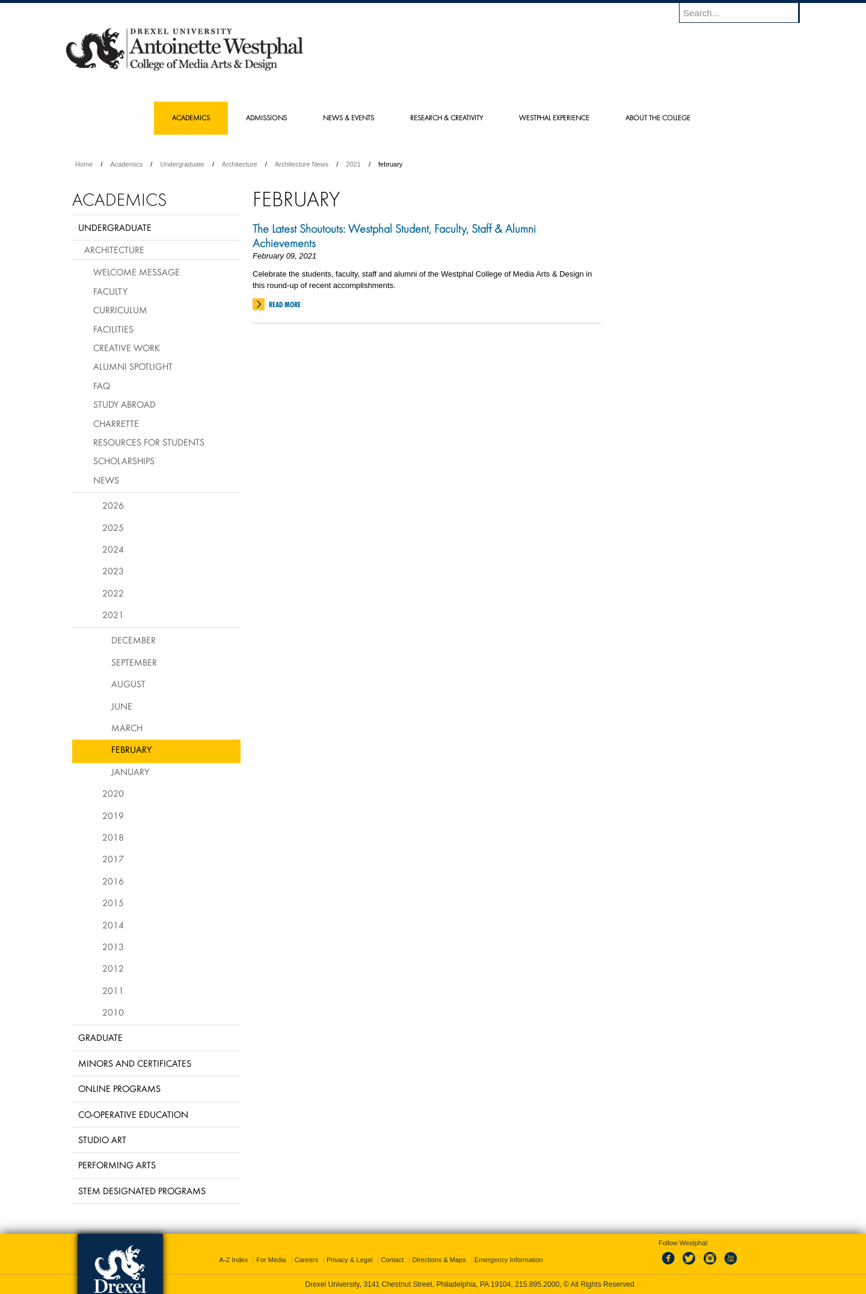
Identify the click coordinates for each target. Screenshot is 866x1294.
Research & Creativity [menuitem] (446, 117)
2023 (113, 571)
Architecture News (301, 164)
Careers (306, 1259)
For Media (271, 1259)
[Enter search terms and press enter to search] (745, 12)
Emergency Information (508, 1259)
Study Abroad (124, 404)
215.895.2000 (537, 1284)
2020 (113, 793)
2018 (113, 837)
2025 (113, 527)
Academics (127, 164)
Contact (392, 1259)
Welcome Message (136, 272)
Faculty (110, 291)
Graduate (100, 1037)
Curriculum (120, 310)
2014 (113, 925)
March (127, 728)
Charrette (116, 423)
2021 (353, 164)
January (130, 771)
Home (84, 164)
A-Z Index (233, 1259)
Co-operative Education (133, 1114)
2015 (113, 903)
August (128, 684)
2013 (113, 946)
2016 (113, 881)
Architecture (239, 164)
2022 (113, 593)
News (106, 480)
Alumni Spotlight (133, 366)
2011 (113, 990)
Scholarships (124, 461)
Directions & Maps (438, 1259)
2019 (113, 815)
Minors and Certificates (134, 1063)
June (121, 706)
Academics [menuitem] (191, 117)
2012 (113, 968)
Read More (285, 304)
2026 (113, 505)
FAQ (101, 385)
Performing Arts (117, 1165)
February (131, 749)
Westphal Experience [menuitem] (554, 117)
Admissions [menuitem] (266, 117)
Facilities (113, 329)
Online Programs (119, 1088)
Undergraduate (182, 164)
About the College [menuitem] (657, 117)
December (133, 640)
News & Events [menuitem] (348, 117)
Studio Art (102, 1139)
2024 (113, 549)
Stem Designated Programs (142, 1191)
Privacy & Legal (349, 1259)
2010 (113, 1012)
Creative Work (126, 348)
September (134, 662)
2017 (113, 859)
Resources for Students (148, 442)
